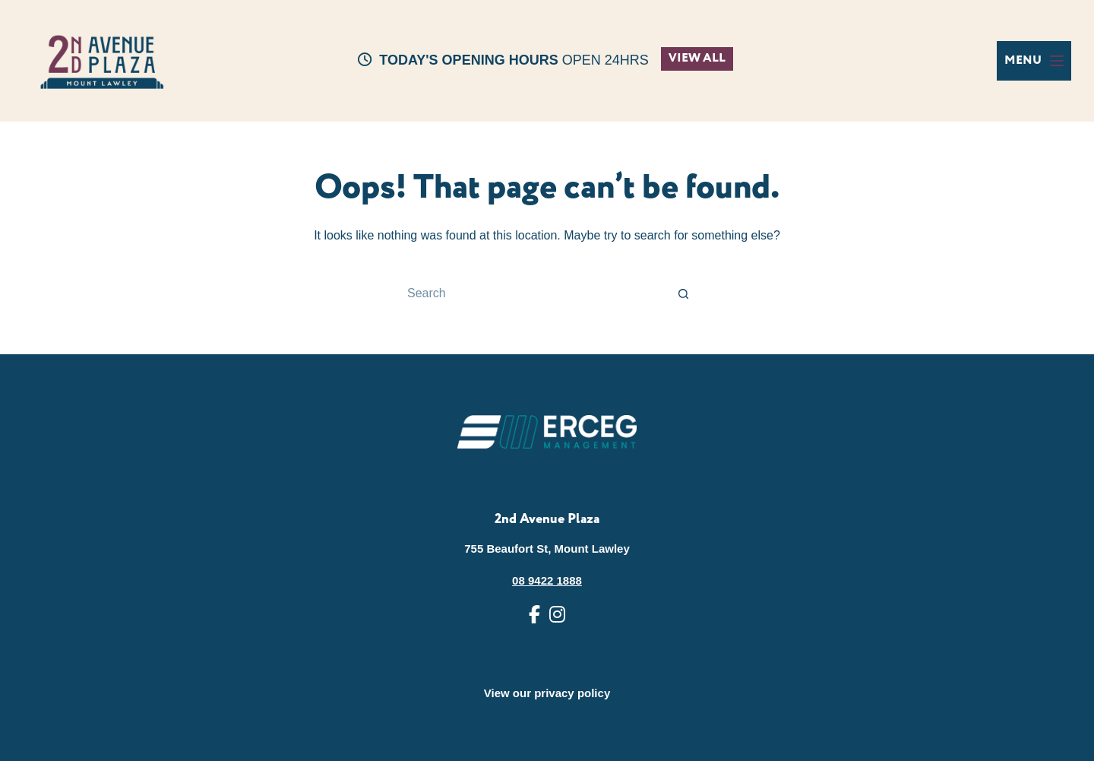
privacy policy (572, 692)
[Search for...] (532, 293)
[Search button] (684, 293)
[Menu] (1034, 61)
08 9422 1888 (547, 580)
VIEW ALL (697, 58)
